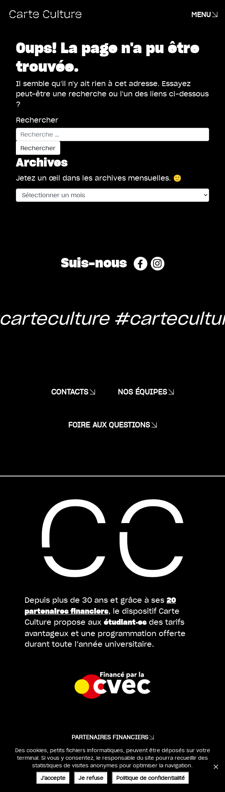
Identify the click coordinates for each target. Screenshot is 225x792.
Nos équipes (142, 391)
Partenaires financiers (110, 737)
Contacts (69, 391)
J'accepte (53, 777)
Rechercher (37, 120)
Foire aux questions (109, 424)
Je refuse (90, 777)
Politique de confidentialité (150, 777)
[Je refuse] (215, 766)
